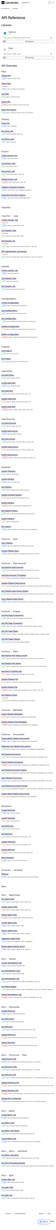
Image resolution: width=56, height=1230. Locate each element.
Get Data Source (8, 439)
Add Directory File (8, 1059)
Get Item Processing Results (13, 1163)
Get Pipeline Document (11, 754)
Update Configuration (10, 326)
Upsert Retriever (8, 818)
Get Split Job (6, 1195)
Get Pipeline (6, 487)
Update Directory (8, 1034)
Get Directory (7, 1027)
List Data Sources (8, 423)
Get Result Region (8, 986)
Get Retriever (6, 834)
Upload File (6, 75)
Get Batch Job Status (10, 1131)
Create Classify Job (9, 220)
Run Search (6, 526)
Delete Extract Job (9, 179)
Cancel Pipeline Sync (10, 551)
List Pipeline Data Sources (12, 567)
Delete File (5, 102)
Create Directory (8, 1011)
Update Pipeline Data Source (13, 583)
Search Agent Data (9, 930)
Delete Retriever (8, 850)
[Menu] (53, 2)
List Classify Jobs (8, 230)
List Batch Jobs (7, 1123)
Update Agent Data (9, 907)
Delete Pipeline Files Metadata (14, 722)
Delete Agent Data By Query (13, 946)
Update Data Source (9, 447)
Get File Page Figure (9, 631)
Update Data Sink (8, 399)
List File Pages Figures (10, 639)
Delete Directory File (9, 1090)
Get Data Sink (7, 391)
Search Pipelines (8, 471)
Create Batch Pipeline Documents (15, 738)
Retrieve (4, 874)
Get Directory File (8, 1075)
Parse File (5, 123)
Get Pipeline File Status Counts (14, 655)
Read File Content (8, 110)
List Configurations (9, 310)
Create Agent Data (9, 923)
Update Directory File (10, 1082)
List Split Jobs (7, 1187)
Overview (15, 8)
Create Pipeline (7, 479)
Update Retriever (8, 842)
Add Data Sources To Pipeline (13, 575)
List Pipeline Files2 (9, 695)
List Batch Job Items (9, 1155)
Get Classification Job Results (14, 251)
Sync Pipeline (7, 543)
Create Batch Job (8, 1115)
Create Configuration (10, 303)
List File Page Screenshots (12, 615)
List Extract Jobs (8, 163)
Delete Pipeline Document (12, 762)
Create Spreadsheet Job (11, 963)
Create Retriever (8, 810)
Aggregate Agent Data (10, 938)
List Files (5, 94)
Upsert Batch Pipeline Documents (15, 794)
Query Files (6, 83)
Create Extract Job (9, 155)
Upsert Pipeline (7, 518)
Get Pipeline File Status (11, 663)
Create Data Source (9, 431)
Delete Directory (8, 1042)
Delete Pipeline (7, 503)
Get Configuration (8, 318)
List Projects (6, 351)
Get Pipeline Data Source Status (14, 591)
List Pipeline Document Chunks (14, 786)
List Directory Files (9, 1067)
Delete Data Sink (8, 406)
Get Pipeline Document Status (14, 770)
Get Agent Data (7, 899)
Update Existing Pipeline (11, 495)
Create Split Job (8, 1179)
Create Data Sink (8, 383)
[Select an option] (26, 2)
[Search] (49, 2)
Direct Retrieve (7, 857)
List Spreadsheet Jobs (10, 971)
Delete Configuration (10, 334)
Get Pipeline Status (9, 511)
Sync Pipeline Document (11, 778)
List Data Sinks (7, 375)
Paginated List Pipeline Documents (15, 746)
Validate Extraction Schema (13, 187)
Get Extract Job (8, 171)
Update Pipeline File (9, 679)
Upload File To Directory (11, 1098)
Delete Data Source (9, 455)
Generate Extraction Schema (13, 195)
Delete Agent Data (9, 915)
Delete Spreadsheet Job (11, 994)
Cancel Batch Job (8, 1138)
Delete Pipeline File (9, 687)
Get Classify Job (8, 241)
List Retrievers (7, 826)
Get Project (6, 358)
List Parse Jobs (7, 139)
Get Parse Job (7, 131)
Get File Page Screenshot (11, 623)
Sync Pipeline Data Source (12, 599)
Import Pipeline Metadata (12, 714)
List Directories (7, 1019)
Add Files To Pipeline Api (11, 671)
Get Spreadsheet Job (10, 978)
